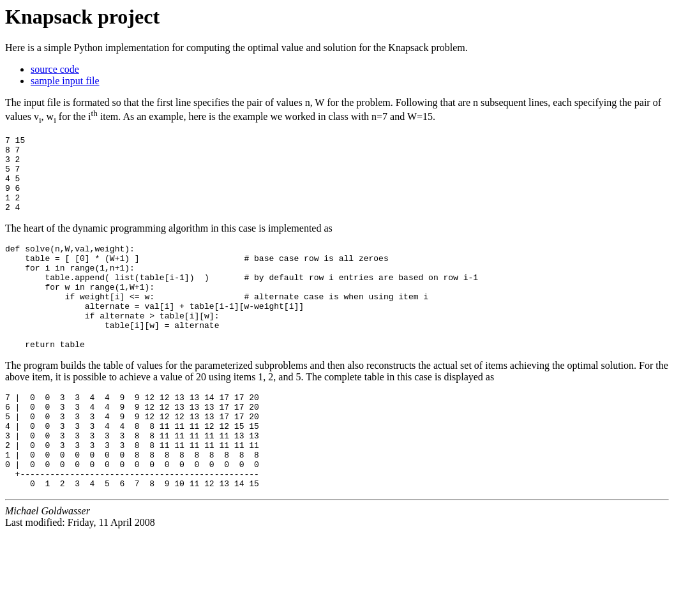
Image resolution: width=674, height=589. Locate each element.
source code (55, 69)
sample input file (65, 80)
